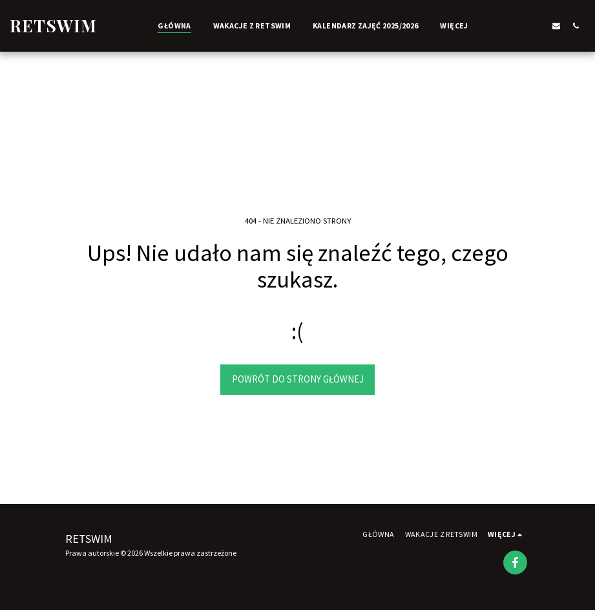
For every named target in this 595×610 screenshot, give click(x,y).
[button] (517, 25)
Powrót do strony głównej (298, 379)
